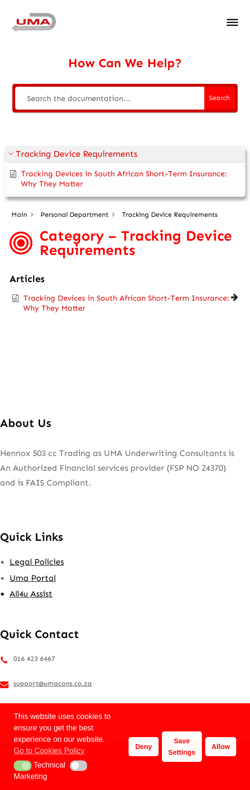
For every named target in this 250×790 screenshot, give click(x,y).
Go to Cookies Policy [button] (49, 751)
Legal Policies (37, 562)
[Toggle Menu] (232, 22)
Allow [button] (220, 746)
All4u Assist (31, 593)
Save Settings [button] (181, 746)
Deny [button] (143, 746)
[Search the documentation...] (109, 98)
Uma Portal (33, 578)
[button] (125, 154)
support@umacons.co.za (52, 683)
